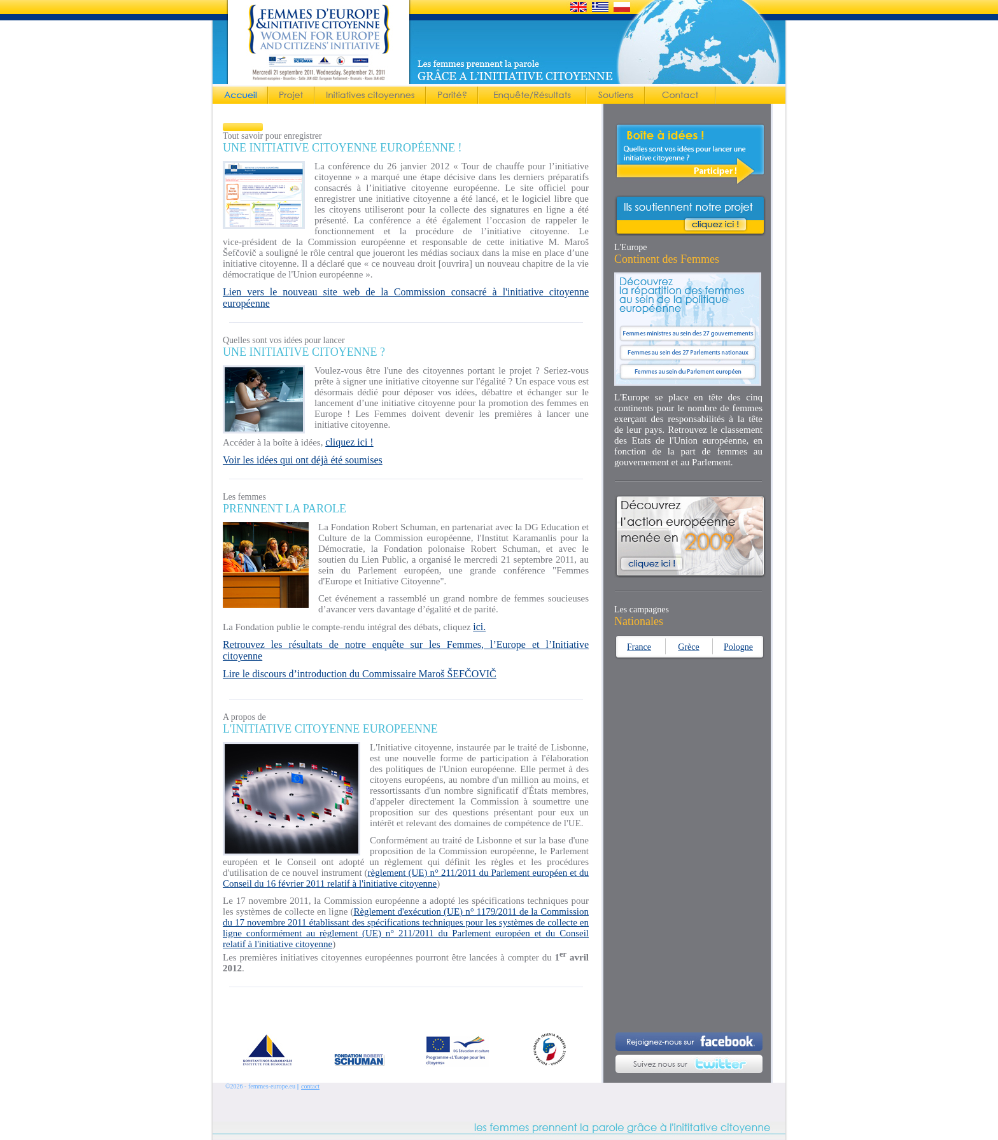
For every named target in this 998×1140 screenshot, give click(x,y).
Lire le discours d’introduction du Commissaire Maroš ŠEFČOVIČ (359, 673)
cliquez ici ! (349, 442)
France (639, 647)
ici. (479, 626)
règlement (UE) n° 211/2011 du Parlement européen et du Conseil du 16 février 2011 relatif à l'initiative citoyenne (406, 878)
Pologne (738, 647)
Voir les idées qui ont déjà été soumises (303, 459)
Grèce (688, 647)
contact (310, 1086)
